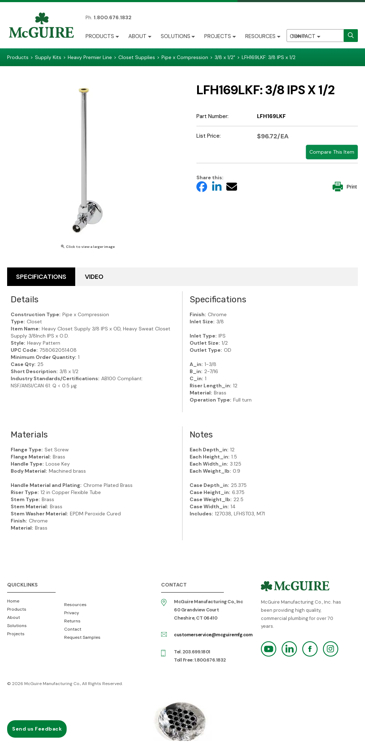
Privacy (71, 613)
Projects (218, 36)
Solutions (175, 36)
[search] (351, 35)
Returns (72, 621)
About (137, 36)
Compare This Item (331, 152)
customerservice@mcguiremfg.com (213, 635)
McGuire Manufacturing (41, 26)
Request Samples (82, 637)
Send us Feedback (37, 729)
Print (345, 186)
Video (94, 276)
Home (13, 601)
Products (100, 36)
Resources (261, 36)
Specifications (41, 276)
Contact (303, 36)
